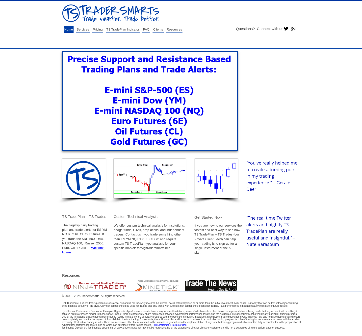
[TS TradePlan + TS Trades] (94, 216)
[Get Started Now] (226, 217)
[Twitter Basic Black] (286, 28)
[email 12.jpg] (293, 28)
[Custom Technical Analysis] (145, 216)
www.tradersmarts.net (129, 327)
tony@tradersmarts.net (153, 248)
